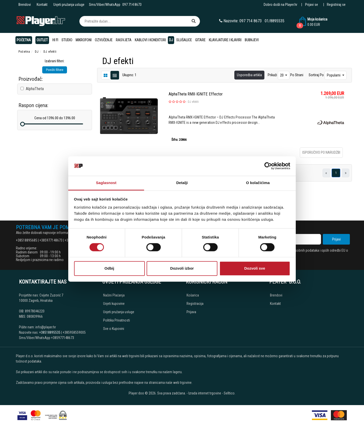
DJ (171, 40)
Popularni (334, 75)
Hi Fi (55, 40)
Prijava (191, 312)
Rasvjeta (123, 40)
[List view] (105, 75)
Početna (24, 40)
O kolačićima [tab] (258, 183)
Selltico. (229, 393)
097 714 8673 (132, 5)
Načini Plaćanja (114, 295)
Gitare (200, 40)
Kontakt (42, 5)
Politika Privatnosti (116, 320)
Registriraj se (336, 5)
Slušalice (184, 40)
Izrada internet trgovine (204, 393)
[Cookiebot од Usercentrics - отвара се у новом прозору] (268, 166)
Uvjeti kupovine (114, 304)
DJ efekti (193, 102)
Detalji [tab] (182, 183)
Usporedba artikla (249, 75)
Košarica (193, 295)
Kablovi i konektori (150, 40)
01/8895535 (274, 20)
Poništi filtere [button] (54, 70)
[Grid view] (114, 75)
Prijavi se (311, 5)
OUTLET (42, 40)
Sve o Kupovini (113, 329)
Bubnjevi (252, 40)
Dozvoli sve (254, 268)
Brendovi (24, 5)
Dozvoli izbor (182, 268)
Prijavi (336, 239)
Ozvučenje (103, 40)
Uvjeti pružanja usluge (68, 5)
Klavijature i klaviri (225, 40)
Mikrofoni (84, 40)
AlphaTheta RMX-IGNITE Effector (196, 94)
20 (282, 75)
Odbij (109, 268)
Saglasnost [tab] (106, 183)
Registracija (195, 304)
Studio (66, 40)
